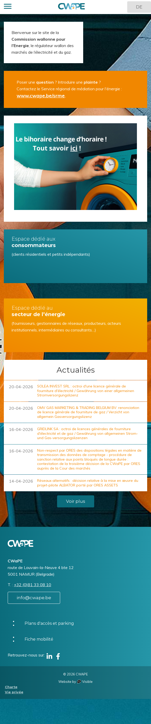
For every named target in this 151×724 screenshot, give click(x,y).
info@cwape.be (34, 597)
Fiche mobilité (39, 639)
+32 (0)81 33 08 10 (32, 584)
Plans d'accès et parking (49, 623)
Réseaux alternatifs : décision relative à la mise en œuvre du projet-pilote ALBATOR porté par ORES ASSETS (87, 482)
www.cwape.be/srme (41, 96)
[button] (7, 7)
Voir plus (75, 501)
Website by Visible (75, 682)
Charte (11, 687)
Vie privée (14, 692)
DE (139, 6)
